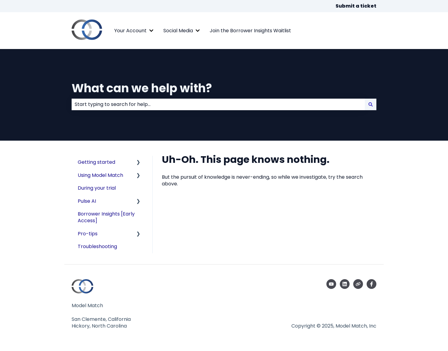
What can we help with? (142, 88)
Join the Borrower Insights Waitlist (250, 30)
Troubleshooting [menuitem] (97, 246)
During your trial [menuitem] (97, 187)
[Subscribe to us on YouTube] (331, 284)
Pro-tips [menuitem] (88, 233)
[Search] (370, 104)
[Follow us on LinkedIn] (345, 284)
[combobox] (218, 104)
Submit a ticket (356, 6)
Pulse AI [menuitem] (87, 201)
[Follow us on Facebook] (371, 284)
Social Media (178, 30)
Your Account (130, 30)
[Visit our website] (358, 284)
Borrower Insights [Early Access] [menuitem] (106, 217)
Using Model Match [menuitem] (100, 175)
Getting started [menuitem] (96, 162)
